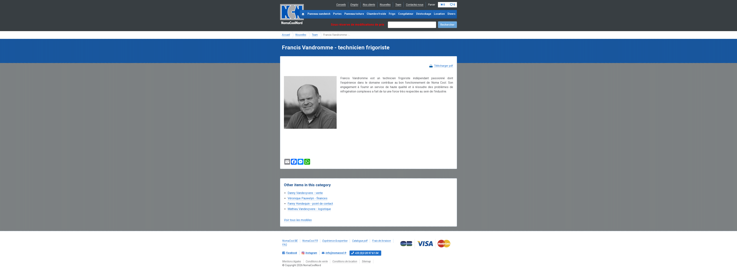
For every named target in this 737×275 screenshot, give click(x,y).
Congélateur (405, 13)
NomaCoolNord (292, 14)
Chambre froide (376, 13)
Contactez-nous (414, 4)
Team (398, 4)
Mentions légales (291, 261)
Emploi (354, 4)
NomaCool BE (290, 240)
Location (439, 13)
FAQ (284, 244)
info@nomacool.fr (336, 252)
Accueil (286, 34)
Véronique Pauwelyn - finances (307, 198)
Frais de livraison (381, 240)
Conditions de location (344, 261)
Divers (451, 13)
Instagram (311, 252)
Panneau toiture (354, 13)
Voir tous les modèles (298, 220)
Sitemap (366, 261)
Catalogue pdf (360, 240)
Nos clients (369, 4)
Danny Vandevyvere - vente (305, 193)
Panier (442, 4)
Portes (337, 13)
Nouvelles (385, 4)
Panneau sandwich (319, 13)
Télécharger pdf (443, 65)
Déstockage (423, 13)
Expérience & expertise (334, 240)
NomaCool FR (310, 240)
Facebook (291, 252)
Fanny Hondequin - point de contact (310, 203)
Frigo (392, 13)
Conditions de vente (317, 261)
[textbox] (412, 25)
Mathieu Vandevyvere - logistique (309, 209)
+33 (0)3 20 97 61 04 (366, 253)
